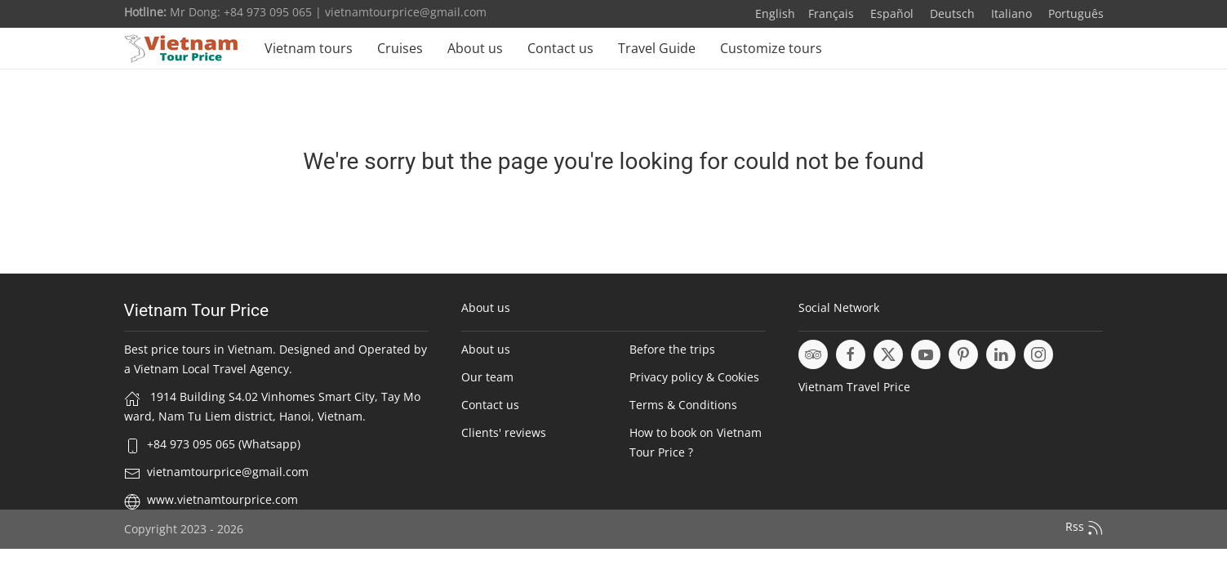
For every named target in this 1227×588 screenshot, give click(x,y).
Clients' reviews (503, 432)
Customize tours (771, 48)
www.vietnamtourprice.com (222, 499)
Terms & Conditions (683, 404)
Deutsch (951, 13)
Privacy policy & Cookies (694, 377)
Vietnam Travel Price (854, 386)
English (775, 13)
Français (831, 13)
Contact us (560, 48)
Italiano (1010, 13)
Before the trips (672, 349)
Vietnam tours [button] (309, 48)
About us (475, 48)
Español (890, 13)
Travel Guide (657, 48)
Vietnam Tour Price (196, 310)
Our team (487, 377)
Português (1074, 13)
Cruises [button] (400, 48)
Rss (1084, 527)
